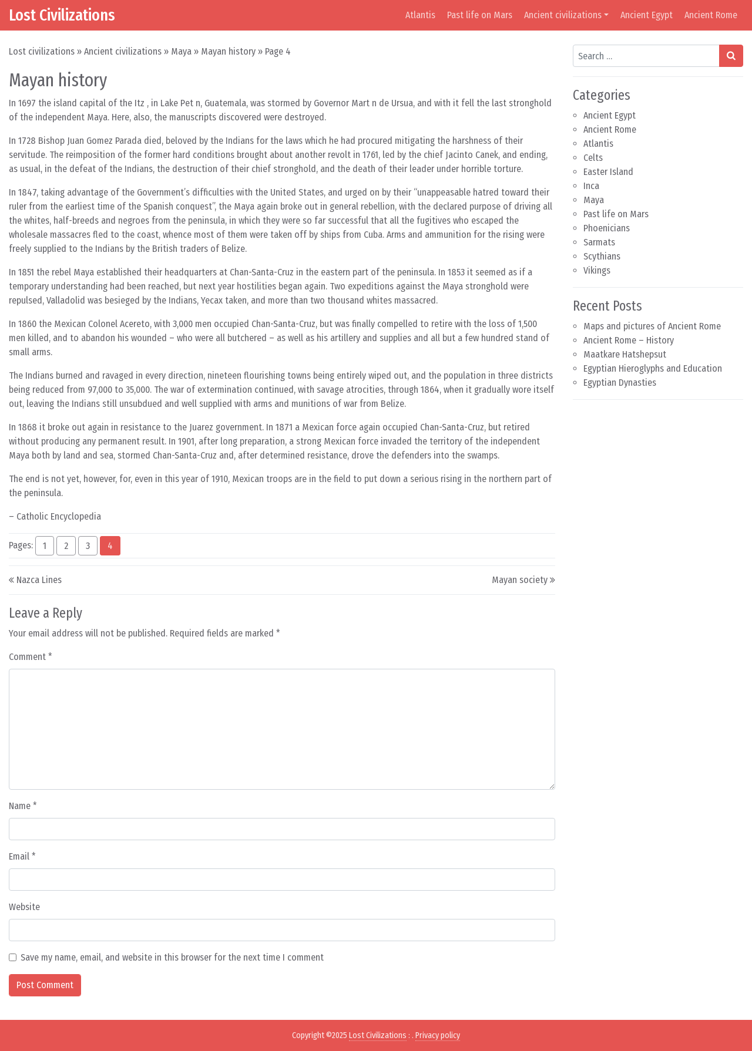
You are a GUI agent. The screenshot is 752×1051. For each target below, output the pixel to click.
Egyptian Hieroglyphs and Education (652, 368)
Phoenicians (606, 228)
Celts (593, 157)
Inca (591, 185)
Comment (30, 656)
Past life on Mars (479, 15)
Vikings (596, 270)
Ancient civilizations (563, 15)
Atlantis (420, 15)
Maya (181, 51)
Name (23, 805)
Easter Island (608, 171)
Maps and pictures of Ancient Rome (652, 326)
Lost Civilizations (62, 15)
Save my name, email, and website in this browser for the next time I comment (172, 957)
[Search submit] (731, 56)
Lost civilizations (42, 51)
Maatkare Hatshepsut (624, 354)
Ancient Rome (710, 15)
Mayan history (228, 51)
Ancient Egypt (646, 15)
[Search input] (646, 56)
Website (24, 906)
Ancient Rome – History (628, 340)
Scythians (601, 256)
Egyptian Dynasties (619, 382)
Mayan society (520, 579)
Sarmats (599, 242)
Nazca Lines (39, 579)
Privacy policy (437, 1035)
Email (22, 856)
